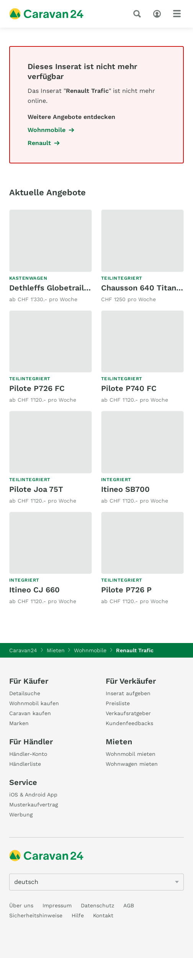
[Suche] (139, 14)
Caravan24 (23, 650)
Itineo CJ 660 (34, 589)
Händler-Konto (28, 754)
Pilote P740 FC (129, 388)
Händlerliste (25, 764)
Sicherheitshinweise (35, 915)
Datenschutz (97, 905)
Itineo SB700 (125, 489)
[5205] (96, 882)
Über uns (21, 905)
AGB (128, 905)
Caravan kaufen (30, 713)
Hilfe (78, 915)
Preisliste (118, 703)
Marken (19, 723)
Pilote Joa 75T (36, 489)
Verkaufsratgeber (128, 713)
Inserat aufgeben (128, 693)
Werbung (21, 814)
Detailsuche (24, 693)
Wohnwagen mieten (132, 764)
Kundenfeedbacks (129, 723)
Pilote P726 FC (37, 388)
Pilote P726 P (126, 589)
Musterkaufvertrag (33, 804)
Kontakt (103, 915)
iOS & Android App (33, 794)
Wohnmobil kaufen (34, 703)
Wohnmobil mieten (130, 754)
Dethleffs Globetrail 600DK (60, 287)
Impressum (57, 905)
